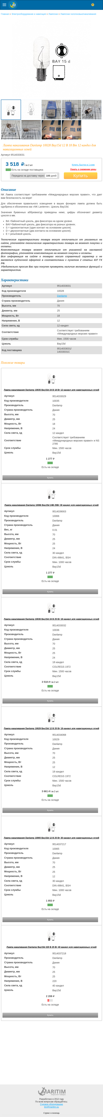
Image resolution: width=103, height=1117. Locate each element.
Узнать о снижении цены (83, 169)
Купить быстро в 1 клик (83, 165)
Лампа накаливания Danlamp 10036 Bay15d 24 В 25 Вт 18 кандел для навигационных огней (51, 619)
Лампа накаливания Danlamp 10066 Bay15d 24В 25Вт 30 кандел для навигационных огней (51, 505)
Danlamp (62, 295)
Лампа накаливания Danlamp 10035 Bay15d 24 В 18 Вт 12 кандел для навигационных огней (51, 390)
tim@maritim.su (51, 1107)
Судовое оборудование (51, 1104)
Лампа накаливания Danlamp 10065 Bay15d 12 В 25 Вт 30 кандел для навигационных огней (51, 838)
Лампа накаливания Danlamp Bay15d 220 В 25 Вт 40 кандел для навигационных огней (51, 947)
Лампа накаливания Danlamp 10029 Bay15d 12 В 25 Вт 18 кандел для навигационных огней (51, 728)
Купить (80, 175)
